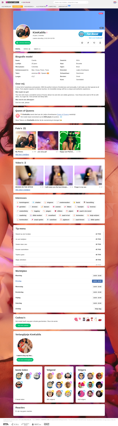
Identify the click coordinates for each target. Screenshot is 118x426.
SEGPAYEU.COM (45, 419)
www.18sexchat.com (26, 419)
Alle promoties (41, 6)
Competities (52, 6)
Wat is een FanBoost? (96, 38)
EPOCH (38, 419)
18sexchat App (63, 6)
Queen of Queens (63, 114)
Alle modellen (6, 6)
